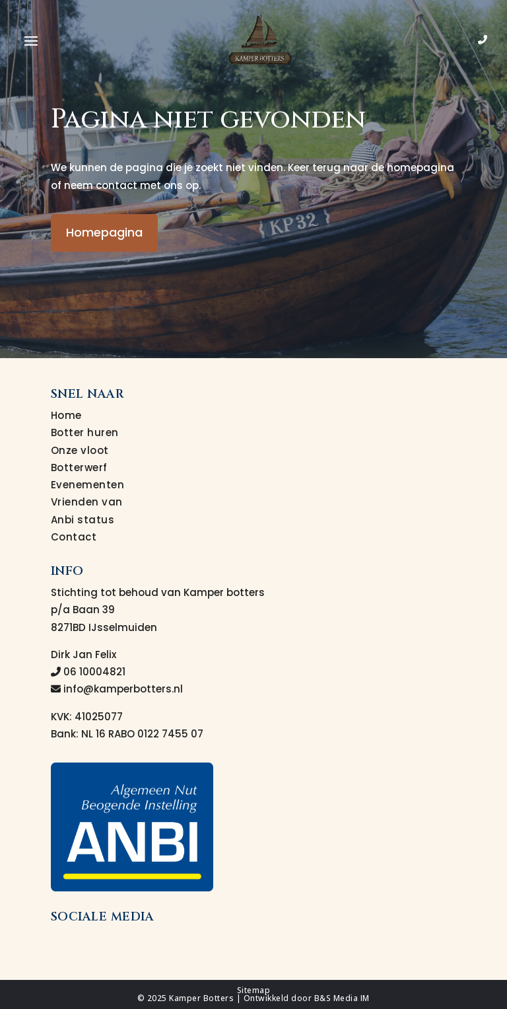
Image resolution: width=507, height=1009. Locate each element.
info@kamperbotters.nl (117, 689)
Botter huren (85, 432)
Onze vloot (80, 450)
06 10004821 (88, 672)
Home (66, 415)
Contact (74, 537)
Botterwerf (79, 467)
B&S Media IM (342, 998)
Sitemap (254, 990)
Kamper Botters (201, 998)
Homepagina (104, 232)
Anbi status (83, 520)
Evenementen (88, 485)
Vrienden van (87, 502)
